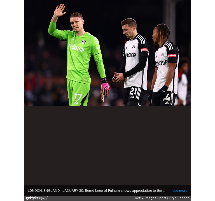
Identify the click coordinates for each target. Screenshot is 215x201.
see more (179, 190)
